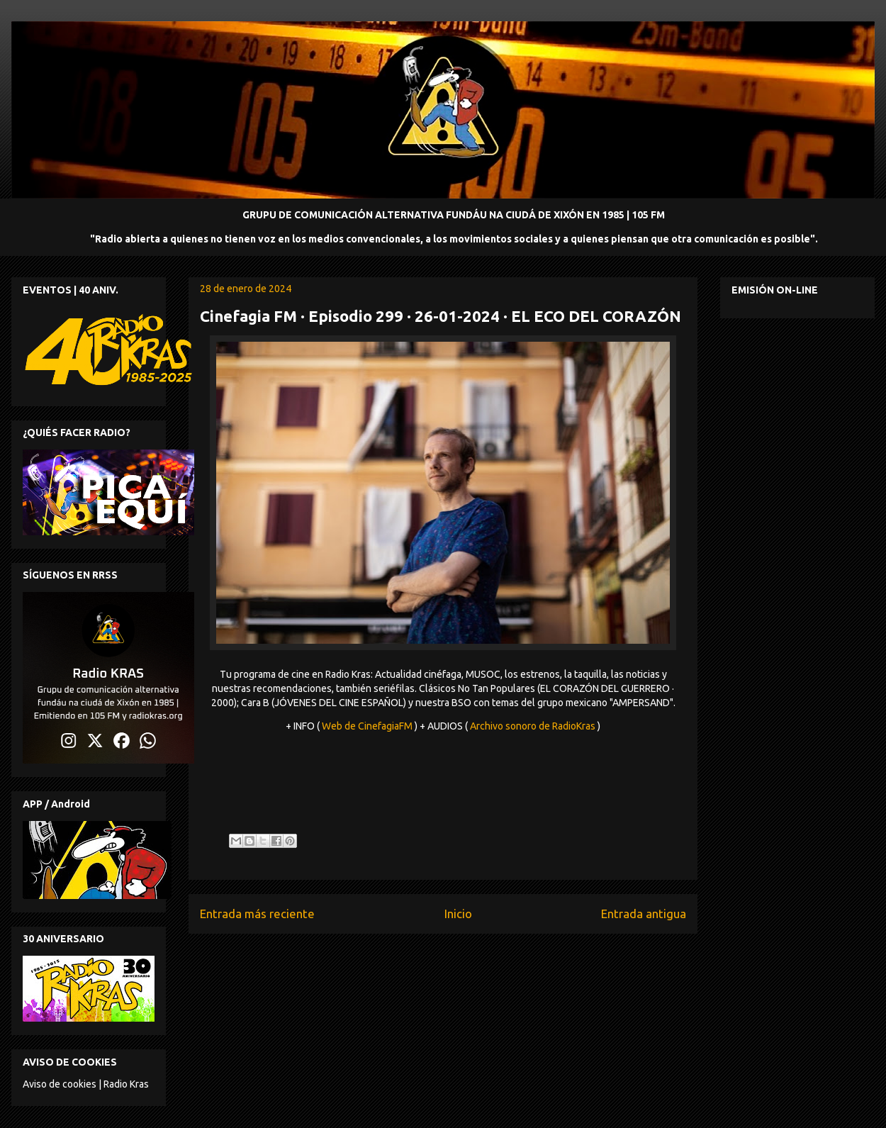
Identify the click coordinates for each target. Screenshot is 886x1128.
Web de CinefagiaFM (367, 726)
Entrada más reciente (257, 913)
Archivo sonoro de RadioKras (532, 726)
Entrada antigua (643, 913)
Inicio (458, 913)
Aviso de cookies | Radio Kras (86, 1084)
